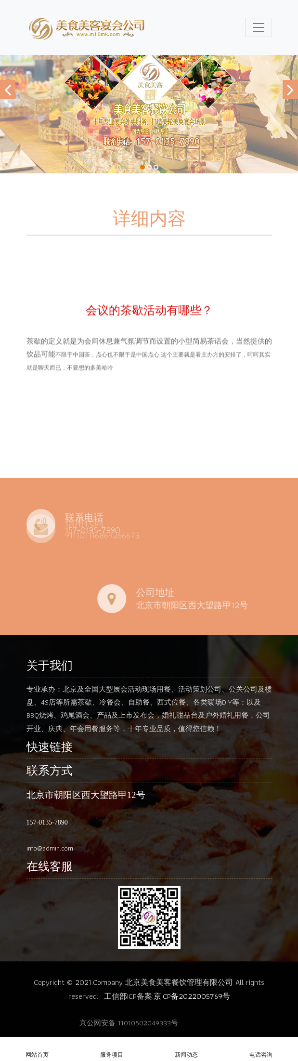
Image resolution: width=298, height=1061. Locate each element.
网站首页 (37, 1049)
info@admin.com (49, 848)
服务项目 (112, 1049)
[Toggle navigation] (258, 27)
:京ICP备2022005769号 (191, 996)
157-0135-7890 (47, 822)
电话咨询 (260, 1049)
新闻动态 (186, 1049)
